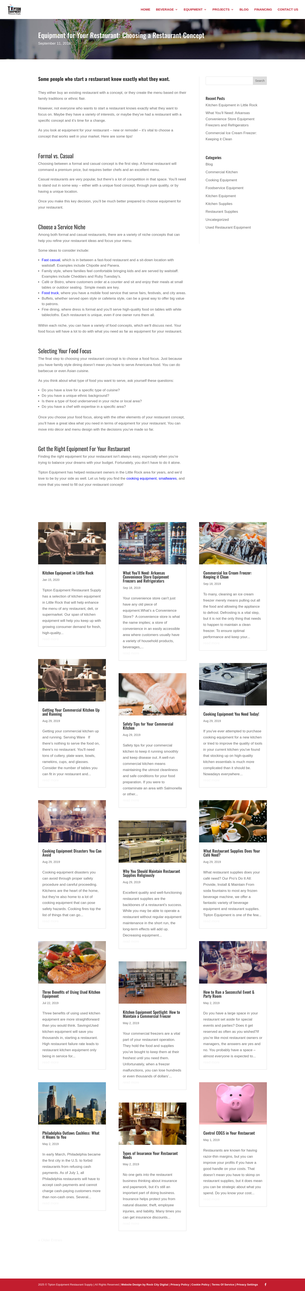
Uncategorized (217, 220)
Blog (244, 9)
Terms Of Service (223, 1284)
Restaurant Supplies (222, 212)
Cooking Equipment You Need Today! (231, 714)
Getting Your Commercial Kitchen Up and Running (71, 712)
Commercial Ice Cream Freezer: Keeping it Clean (227, 575)
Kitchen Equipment (221, 196)
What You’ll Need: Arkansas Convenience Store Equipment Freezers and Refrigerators (230, 119)
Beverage (165, 9)
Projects (221, 9)
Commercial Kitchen (222, 172)
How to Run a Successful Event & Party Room (228, 994)
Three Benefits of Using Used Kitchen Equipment (71, 994)
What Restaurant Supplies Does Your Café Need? (231, 853)
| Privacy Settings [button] (246, 1284)
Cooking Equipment (221, 180)
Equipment (193, 9)
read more (50, 639)
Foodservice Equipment (225, 188)
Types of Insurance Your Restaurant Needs (150, 1155)
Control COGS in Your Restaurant (229, 1133)
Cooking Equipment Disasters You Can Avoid (71, 853)
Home (145, 9)
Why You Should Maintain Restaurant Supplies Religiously (151, 873)
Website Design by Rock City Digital (144, 1284)
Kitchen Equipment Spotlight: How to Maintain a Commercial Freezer (151, 1014)
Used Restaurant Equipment (228, 227)
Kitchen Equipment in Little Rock (232, 105)
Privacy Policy (180, 1284)
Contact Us (288, 9)
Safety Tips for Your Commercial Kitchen (148, 726)
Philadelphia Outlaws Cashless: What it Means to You (70, 1135)
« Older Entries (50, 1240)
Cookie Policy (200, 1284)
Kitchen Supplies (219, 204)
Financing (263, 9)
